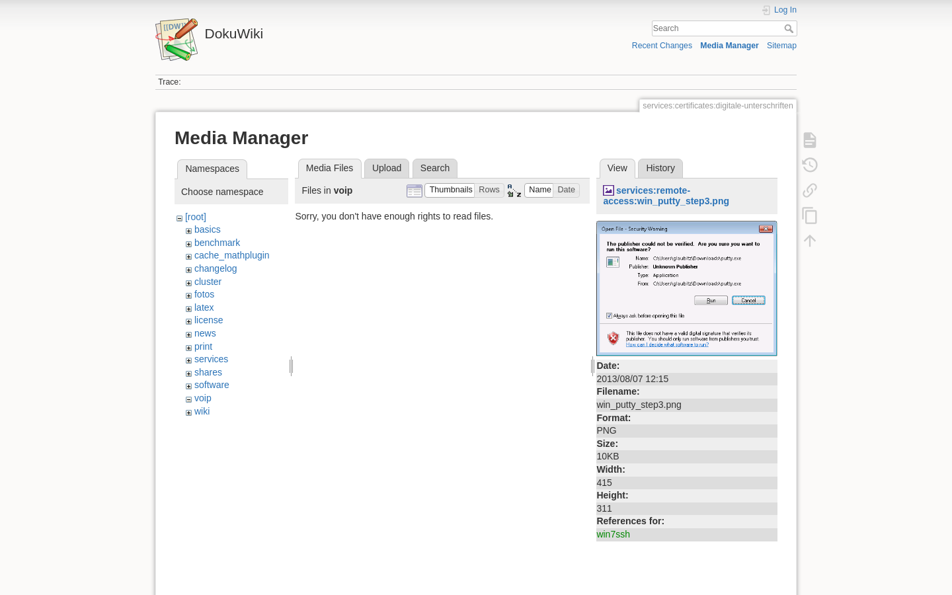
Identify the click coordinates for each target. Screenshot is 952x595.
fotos (204, 294)
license (208, 320)
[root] (195, 217)
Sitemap (782, 45)
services (211, 359)
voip (203, 398)
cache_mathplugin (232, 255)
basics (207, 229)
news (205, 333)
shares (208, 372)
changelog (215, 268)
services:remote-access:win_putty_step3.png (666, 196)
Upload (386, 168)
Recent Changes (662, 45)
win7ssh (613, 534)
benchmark (217, 242)
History (660, 168)
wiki (202, 411)
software (211, 384)
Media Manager (729, 45)
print (203, 346)
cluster (207, 281)
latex (204, 307)
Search (790, 28)
